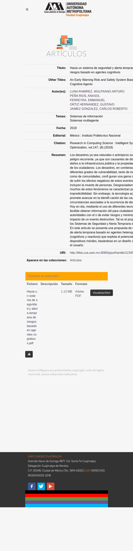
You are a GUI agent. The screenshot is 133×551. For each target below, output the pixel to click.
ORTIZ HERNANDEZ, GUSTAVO (92, 104)
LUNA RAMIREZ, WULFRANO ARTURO (97, 91)
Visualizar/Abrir (101, 292)
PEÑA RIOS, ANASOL (85, 95)
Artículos (76, 260)
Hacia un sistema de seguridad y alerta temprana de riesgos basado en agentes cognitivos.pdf (32, 317)
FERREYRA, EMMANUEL (87, 100)
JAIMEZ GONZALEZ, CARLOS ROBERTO (98, 108)
